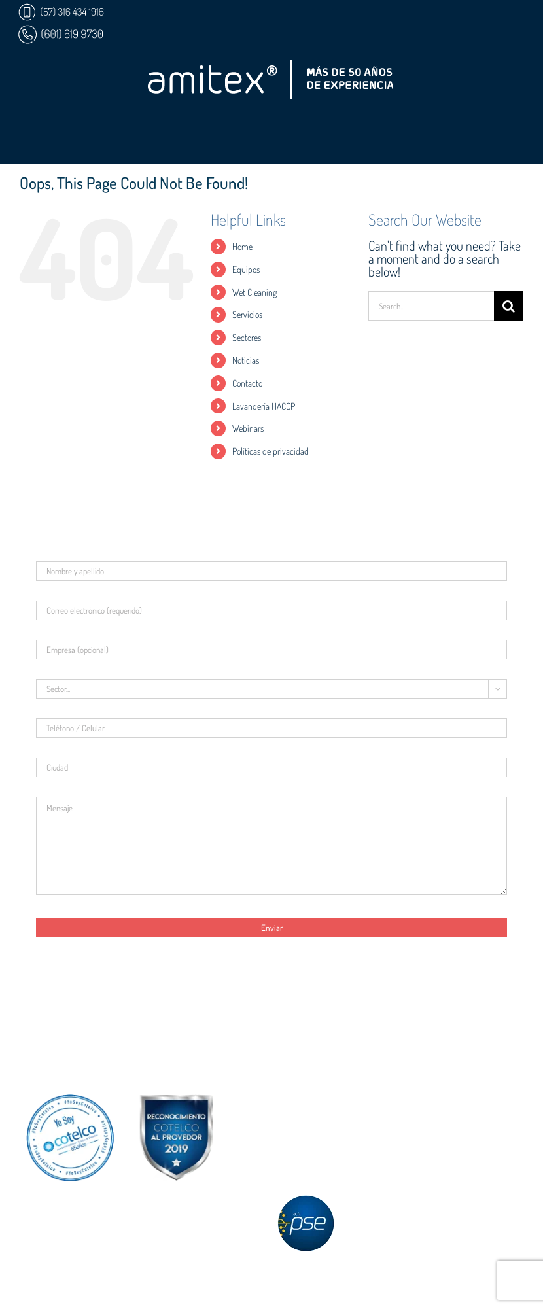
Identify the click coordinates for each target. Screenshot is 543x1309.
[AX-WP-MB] (60, 29)
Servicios (247, 314)
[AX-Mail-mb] (92, 1061)
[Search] (508, 306)
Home (242, 246)
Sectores (246, 337)
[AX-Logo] (270, 66)
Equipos (246, 269)
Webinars (248, 428)
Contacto (247, 383)
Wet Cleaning (254, 292)
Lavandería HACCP (263, 405)
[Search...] (431, 306)
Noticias (245, 360)
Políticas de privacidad (270, 451)
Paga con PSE (271, 1221)
